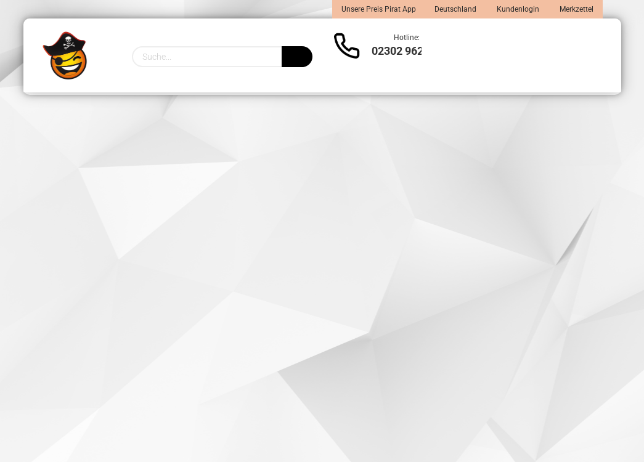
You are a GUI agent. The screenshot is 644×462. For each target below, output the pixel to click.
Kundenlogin (517, 9)
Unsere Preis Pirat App (378, 9)
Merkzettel (575, 9)
